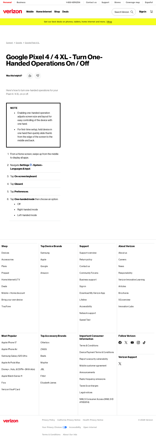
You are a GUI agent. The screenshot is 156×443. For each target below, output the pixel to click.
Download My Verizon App (92, 292)
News (121, 265)
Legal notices (86, 392)
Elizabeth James (48, 382)
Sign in (83, 286)
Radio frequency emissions (93, 378)
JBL (42, 368)
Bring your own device (12, 299)
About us (123, 252)
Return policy (86, 259)
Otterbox (45, 342)
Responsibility (125, 272)
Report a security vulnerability (94, 358)
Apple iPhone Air (9, 348)
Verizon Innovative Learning (132, 279)
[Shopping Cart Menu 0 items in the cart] (151, 11)
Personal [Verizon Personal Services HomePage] (7, 2)
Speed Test (85, 319)
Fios (4, 382)
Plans (4, 265)
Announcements (87, 372)
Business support (88, 279)
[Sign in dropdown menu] (142, 11)
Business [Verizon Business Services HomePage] (21, 2)
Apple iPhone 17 (9, 342)
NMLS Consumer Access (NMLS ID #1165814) (97, 400)
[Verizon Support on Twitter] (120, 363)
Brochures (124, 292)
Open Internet (90, 427)
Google (44, 265)
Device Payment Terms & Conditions (97, 351)
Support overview (88, 252)
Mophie (44, 362)
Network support (88, 312)
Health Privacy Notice (93, 419)
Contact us (91, 2)
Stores (117, 2)
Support (105, 2)
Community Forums (89, 272)
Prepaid (5, 272)
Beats (43, 355)
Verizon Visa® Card (11, 389)
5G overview (124, 299)
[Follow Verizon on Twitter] (126, 342)
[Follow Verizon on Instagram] (138, 342)
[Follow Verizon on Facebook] (120, 342)
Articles (122, 286)
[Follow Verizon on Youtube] (132, 342)
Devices (5, 252)
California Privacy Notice (68, 419)
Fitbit (43, 375)
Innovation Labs (126, 306)
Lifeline (83, 299)
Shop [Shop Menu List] (57, 11)
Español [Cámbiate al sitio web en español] (149, 2)
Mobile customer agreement (93, 365)
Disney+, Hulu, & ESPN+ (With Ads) (18, 368)
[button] (30, 75)
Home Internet (44, 11)
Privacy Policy (48, 419)
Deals (4, 286)
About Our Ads (70, 434)
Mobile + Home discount (13, 292)
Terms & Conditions (89, 345)
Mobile (30, 11)
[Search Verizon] (124, 12)
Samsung (45, 252)
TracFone (6, 306)
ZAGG (44, 348)
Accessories (8, 259)
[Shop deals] (109, 22)
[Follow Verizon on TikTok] (144, 342)
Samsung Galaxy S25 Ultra (14, 355)
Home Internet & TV (11, 279)
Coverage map (133, 2)
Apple (43, 259)
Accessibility (86, 306)
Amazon (44, 272)
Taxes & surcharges (89, 385)
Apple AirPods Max (11, 362)
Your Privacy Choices (54, 427)
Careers (122, 259)
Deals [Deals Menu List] (65, 11)
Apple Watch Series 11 (12, 375)
